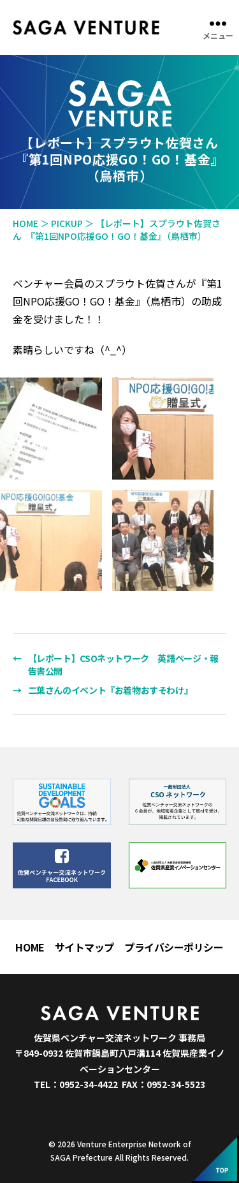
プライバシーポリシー (174, 947)
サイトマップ (84, 947)
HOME (29, 947)
